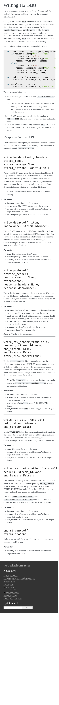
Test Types (10, 587)
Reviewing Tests (10, 595)
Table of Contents (12, 592)
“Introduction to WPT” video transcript (19, 578)
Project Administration (12, 598)
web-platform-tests (17, 565)
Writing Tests (9, 584)
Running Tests (9, 581)
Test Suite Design (10, 575)
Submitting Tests (12, 590)
